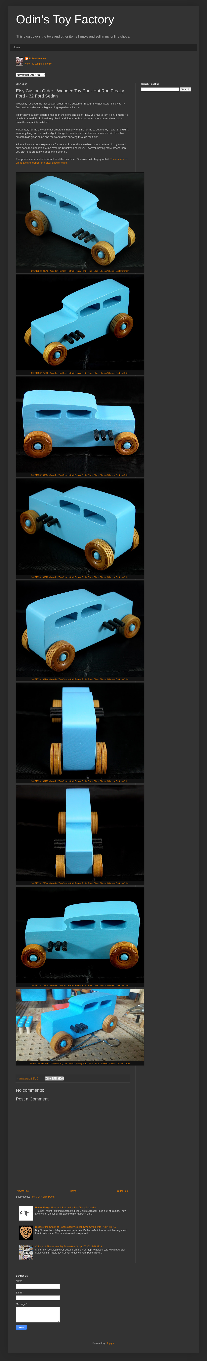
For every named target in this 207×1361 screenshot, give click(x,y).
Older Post (122, 1191)
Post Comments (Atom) (42, 1196)
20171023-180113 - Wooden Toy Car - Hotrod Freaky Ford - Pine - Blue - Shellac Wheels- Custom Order (80, 781)
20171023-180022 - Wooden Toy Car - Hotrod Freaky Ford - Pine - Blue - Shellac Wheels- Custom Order (80, 577)
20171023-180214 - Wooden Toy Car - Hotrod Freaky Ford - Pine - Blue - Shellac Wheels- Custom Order (80, 475)
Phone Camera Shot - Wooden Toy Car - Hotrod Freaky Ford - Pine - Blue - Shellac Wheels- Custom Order (80, 1063)
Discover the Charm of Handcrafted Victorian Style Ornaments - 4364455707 (75, 1227)
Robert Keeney (37, 58)
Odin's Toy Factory (65, 19)
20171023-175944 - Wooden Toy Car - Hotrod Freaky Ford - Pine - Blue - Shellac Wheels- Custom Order (80, 985)
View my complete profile (38, 63)
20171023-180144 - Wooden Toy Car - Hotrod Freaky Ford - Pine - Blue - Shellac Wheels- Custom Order (80, 679)
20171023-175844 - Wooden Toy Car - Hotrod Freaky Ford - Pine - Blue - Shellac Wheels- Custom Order (80, 883)
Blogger (110, 1343)
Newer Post (23, 1191)
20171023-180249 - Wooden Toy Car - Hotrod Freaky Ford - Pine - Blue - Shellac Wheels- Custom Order (80, 271)
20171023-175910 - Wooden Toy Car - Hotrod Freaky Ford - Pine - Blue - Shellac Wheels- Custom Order (80, 373)
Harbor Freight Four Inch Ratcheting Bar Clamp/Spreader (65, 1207)
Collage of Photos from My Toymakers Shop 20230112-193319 (68, 1246)
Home (16, 47)
